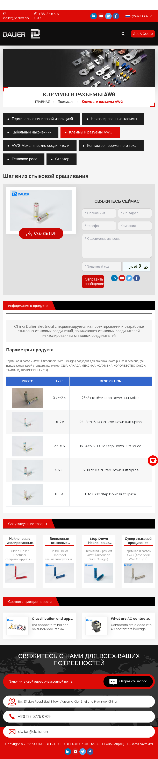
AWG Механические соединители (40, 145)
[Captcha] (102, 266)
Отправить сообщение (94, 281)
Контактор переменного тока (111, 145)
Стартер (62, 158)
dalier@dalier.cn (16, 16)
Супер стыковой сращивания (138, 540)
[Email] (135, 213)
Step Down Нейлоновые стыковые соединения (98, 544)
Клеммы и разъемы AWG (102, 101)
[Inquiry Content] (117, 246)
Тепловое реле (24, 158)
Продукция (66, 101)
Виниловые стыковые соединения (59, 542)
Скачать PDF (41, 233)
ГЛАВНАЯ (42, 101)
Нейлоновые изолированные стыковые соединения (20, 544)
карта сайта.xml (142, 744)
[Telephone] (99, 226)
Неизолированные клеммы (114, 118)
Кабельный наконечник (31, 132)
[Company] (135, 226)
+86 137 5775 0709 (46, 16)
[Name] (99, 213)
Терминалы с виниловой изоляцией (42, 118)
